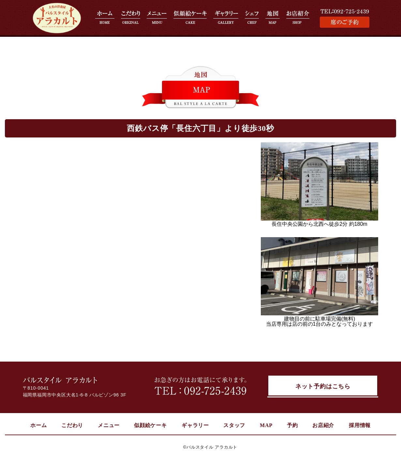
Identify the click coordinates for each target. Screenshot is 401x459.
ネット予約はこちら (322, 387)
